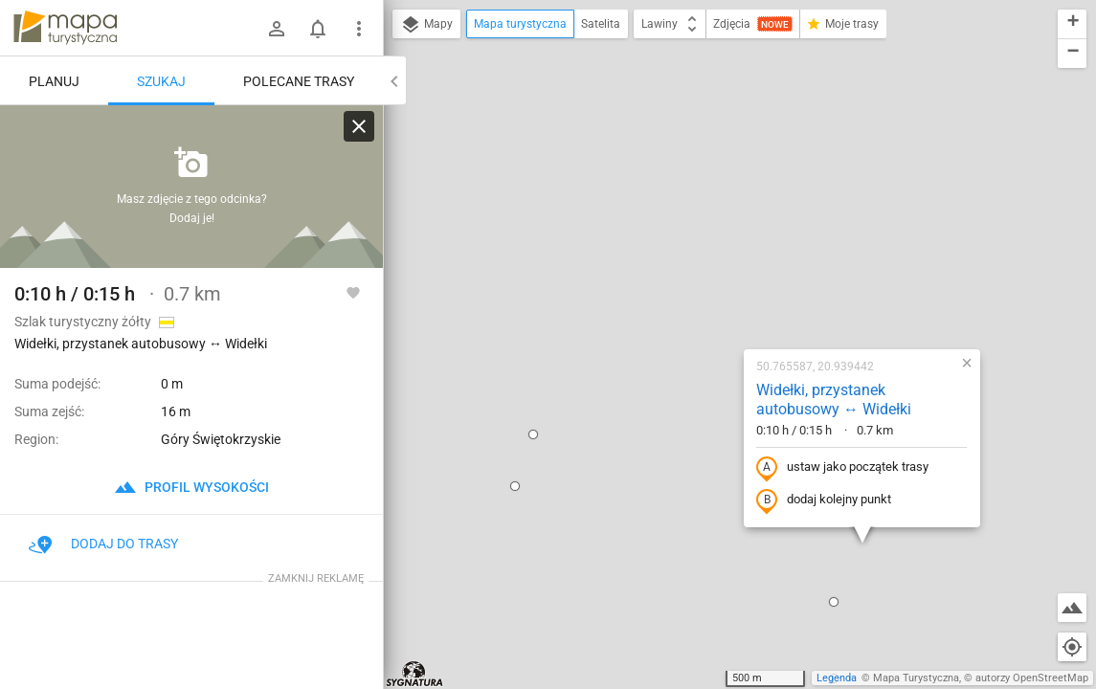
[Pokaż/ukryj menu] (359, 28)
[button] (409, 228)
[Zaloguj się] (276, 28)
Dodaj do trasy (103, 543)
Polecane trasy (298, 81)
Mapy (426, 24)
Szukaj (161, 81)
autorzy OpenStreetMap (1031, 678)
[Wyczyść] (359, 126)
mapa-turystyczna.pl (65, 28)
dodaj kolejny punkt (700, 294)
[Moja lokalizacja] (1072, 647)
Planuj (54, 81)
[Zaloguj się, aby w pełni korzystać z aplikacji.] (353, 292)
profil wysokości (191, 487)
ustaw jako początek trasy (719, 261)
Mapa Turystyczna (916, 678)
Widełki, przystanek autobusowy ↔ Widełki (710, 193)
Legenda (836, 678)
